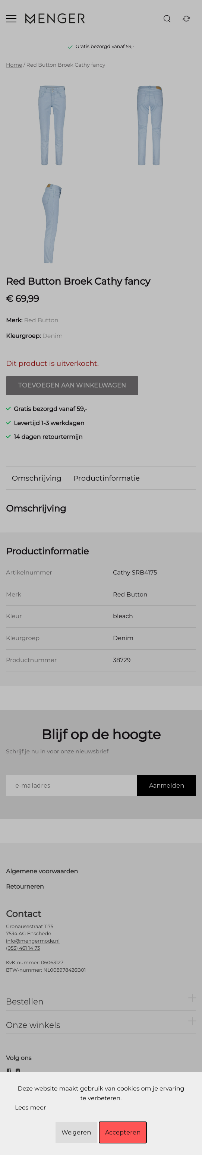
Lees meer (30, 1107)
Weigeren (76, 1132)
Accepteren (123, 1132)
